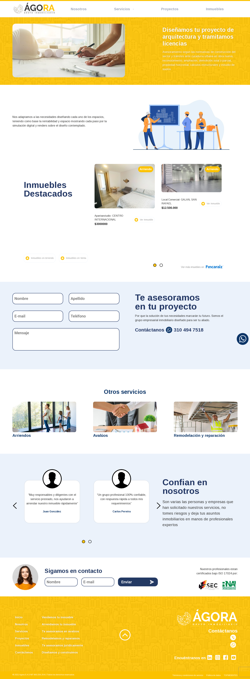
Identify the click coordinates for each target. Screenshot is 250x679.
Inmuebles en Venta (76, 258)
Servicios (21, 631)
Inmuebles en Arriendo (42, 258)
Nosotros (21, 624)
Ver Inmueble (146, 219)
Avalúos (100, 435)
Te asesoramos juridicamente (62, 645)
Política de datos (213, 675)
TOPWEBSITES (231, 675)
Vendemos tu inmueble (57, 617)
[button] (154, 265)
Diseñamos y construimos (60, 652)
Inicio (18, 617)
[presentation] (14, 505)
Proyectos (22, 638)
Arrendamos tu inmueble (59, 624)
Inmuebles (22, 645)
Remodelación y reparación (199, 435)
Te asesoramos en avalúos (60, 631)
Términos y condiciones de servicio (188, 675)
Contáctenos (24, 652)
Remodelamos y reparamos (61, 638)
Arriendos (21, 435)
